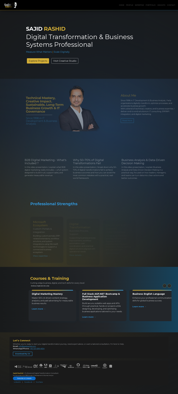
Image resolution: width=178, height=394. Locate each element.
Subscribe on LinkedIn (24, 378)
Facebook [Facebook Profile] (28, 382)
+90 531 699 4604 (37, 349)
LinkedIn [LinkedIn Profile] (17, 382)
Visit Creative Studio (64, 61)
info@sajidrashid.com (27, 346)
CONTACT (171, 5)
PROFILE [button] (129, 5)
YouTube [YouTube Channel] (39, 382)
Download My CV (22, 354)
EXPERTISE (139, 5)
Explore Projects (38, 61)
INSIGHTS (161, 5)
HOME (121, 5)
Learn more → (39, 309)
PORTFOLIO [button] (151, 5)
